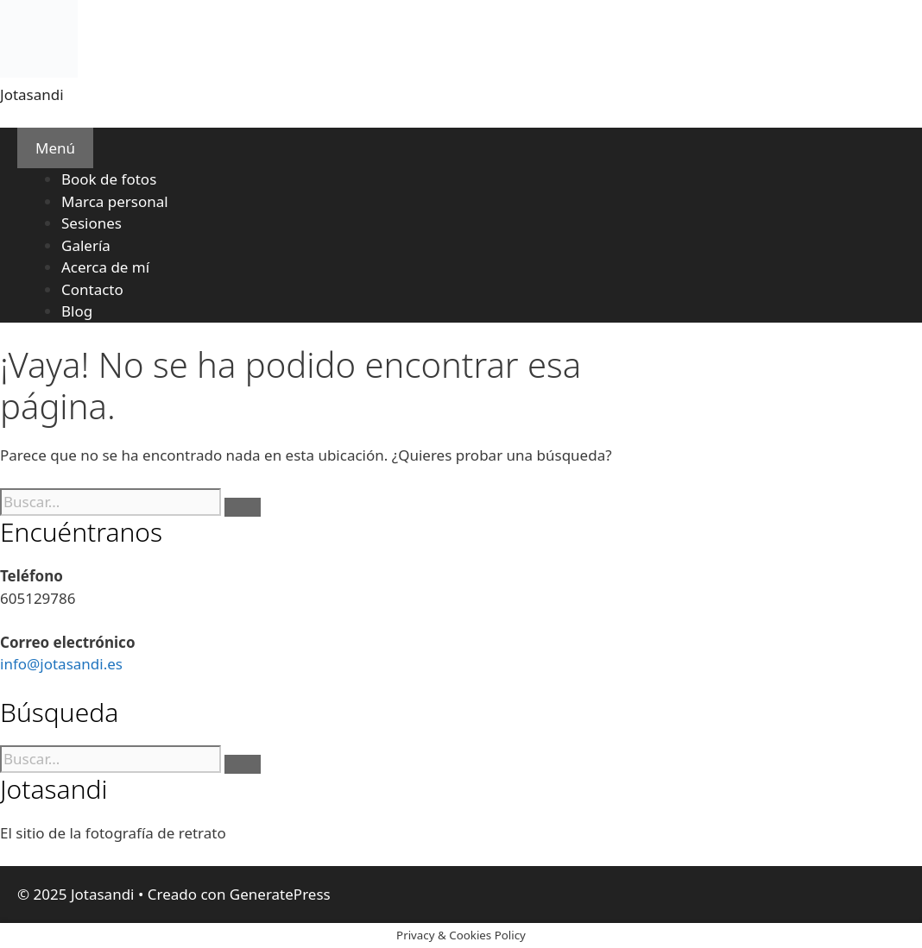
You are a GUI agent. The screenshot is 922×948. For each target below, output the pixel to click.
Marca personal (114, 201)
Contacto (92, 289)
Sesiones (91, 223)
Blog (76, 311)
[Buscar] (242, 507)
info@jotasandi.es (61, 664)
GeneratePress (280, 894)
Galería (86, 245)
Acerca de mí (105, 267)
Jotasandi (32, 94)
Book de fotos (108, 179)
